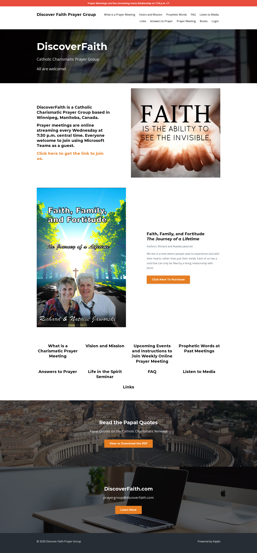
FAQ (193, 14)
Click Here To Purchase (168, 279)
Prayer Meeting (186, 21)
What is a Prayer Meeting (119, 14)
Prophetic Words (176, 14)
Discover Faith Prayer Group (66, 14)
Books (204, 21)
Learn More (128, 509)
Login (215, 21)
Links (143, 21)
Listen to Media (209, 14)
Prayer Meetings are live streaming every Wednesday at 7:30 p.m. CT (128, 3)
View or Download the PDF (128, 443)
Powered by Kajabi (209, 541)
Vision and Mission (150, 14)
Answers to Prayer (161, 21)
